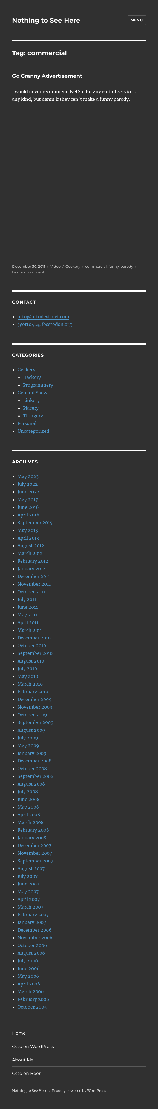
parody (126, 266)
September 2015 (35, 522)
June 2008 (28, 799)
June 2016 (28, 507)
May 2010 (28, 676)
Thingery (33, 415)
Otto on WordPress (33, 1046)
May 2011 (27, 615)
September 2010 (35, 653)
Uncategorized (33, 431)
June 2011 (28, 607)
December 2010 (34, 638)
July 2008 (28, 791)
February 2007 (33, 914)
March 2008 (31, 822)
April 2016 (28, 515)
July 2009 (28, 738)
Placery (31, 408)
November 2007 (35, 853)
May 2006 (28, 976)
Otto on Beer (26, 1073)
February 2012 (33, 561)
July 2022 (28, 484)
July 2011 (27, 599)
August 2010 (31, 661)
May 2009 (28, 745)
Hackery (32, 377)
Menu (137, 20)
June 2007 (28, 884)
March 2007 (30, 907)
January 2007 (32, 922)
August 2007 (31, 868)
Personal (27, 423)
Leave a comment (28, 272)
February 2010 (33, 691)
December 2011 (34, 576)
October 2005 (32, 1007)
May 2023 (28, 476)
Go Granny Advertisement (47, 76)
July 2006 (28, 960)
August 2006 (31, 953)
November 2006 (35, 937)
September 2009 (36, 722)
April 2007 (29, 899)
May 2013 (28, 530)
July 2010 (27, 668)
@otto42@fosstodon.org (45, 324)
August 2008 (31, 784)
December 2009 (35, 699)
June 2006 (29, 968)
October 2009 (32, 714)
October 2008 (32, 768)
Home (19, 1033)
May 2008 (28, 807)
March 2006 (31, 991)
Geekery (72, 266)
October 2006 (32, 945)
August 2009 (31, 730)
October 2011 (31, 591)
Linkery (31, 400)
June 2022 (28, 492)
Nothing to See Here (46, 20)
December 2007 (34, 845)
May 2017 (28, 499)
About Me (23, 1060)
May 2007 (28, 891)
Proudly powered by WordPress (79, 1090)
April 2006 (29, 984)
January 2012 (31, 568)
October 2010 (32, 645)
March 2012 (30, 553)
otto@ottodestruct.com (43, 316)
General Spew (32, 392)
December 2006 (35, 930)
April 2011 (28, 622)
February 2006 (33, 999)
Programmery (38, 385)
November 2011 (34, 584)
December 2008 (34, 761)
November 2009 (35, 707)
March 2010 (30, 684)
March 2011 (30, 630)
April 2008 (29, 814)
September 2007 (35, 861)
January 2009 (32, 753)
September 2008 (35, 776)
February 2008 (33, 830)
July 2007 (28, 876)
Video (55, 266)
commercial (96, 266)
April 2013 (28, 538)
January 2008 (32, 837)
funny (113, 266)
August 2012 (31, 545)
